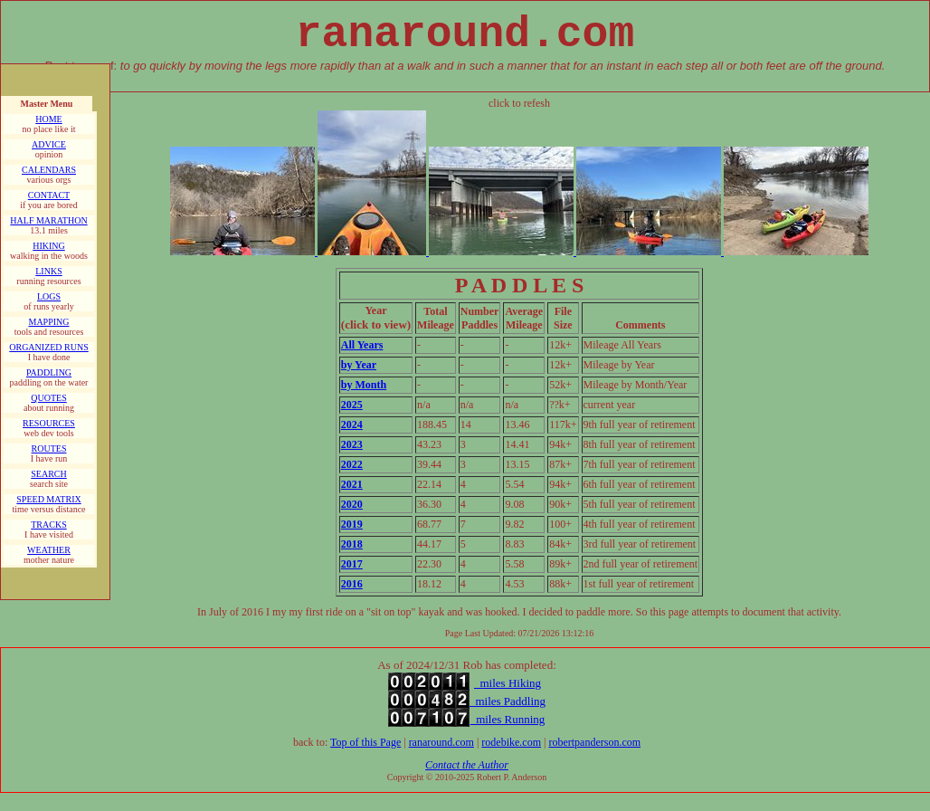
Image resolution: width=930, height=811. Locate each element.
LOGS (49, 296)
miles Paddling (508, 701)
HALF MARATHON (48, 220)
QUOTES (48, 398)
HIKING (49, 246)
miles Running (508, 719)
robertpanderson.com (594, 742)
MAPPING (48, 322)
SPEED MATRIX (48, 499)
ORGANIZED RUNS (49, 347)
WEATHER (49, 550)
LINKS (48, 271)
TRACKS (48, 525)
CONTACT (49, 195)
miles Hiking (507, 683)
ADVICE (49, 144)
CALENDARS (49, 170)
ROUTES (49, 448)
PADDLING (48, 372)
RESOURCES (49, 423)
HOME (48, 119)
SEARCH (48, 474)
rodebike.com (511, 742)
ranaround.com (441, 742)
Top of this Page (365, 742)
